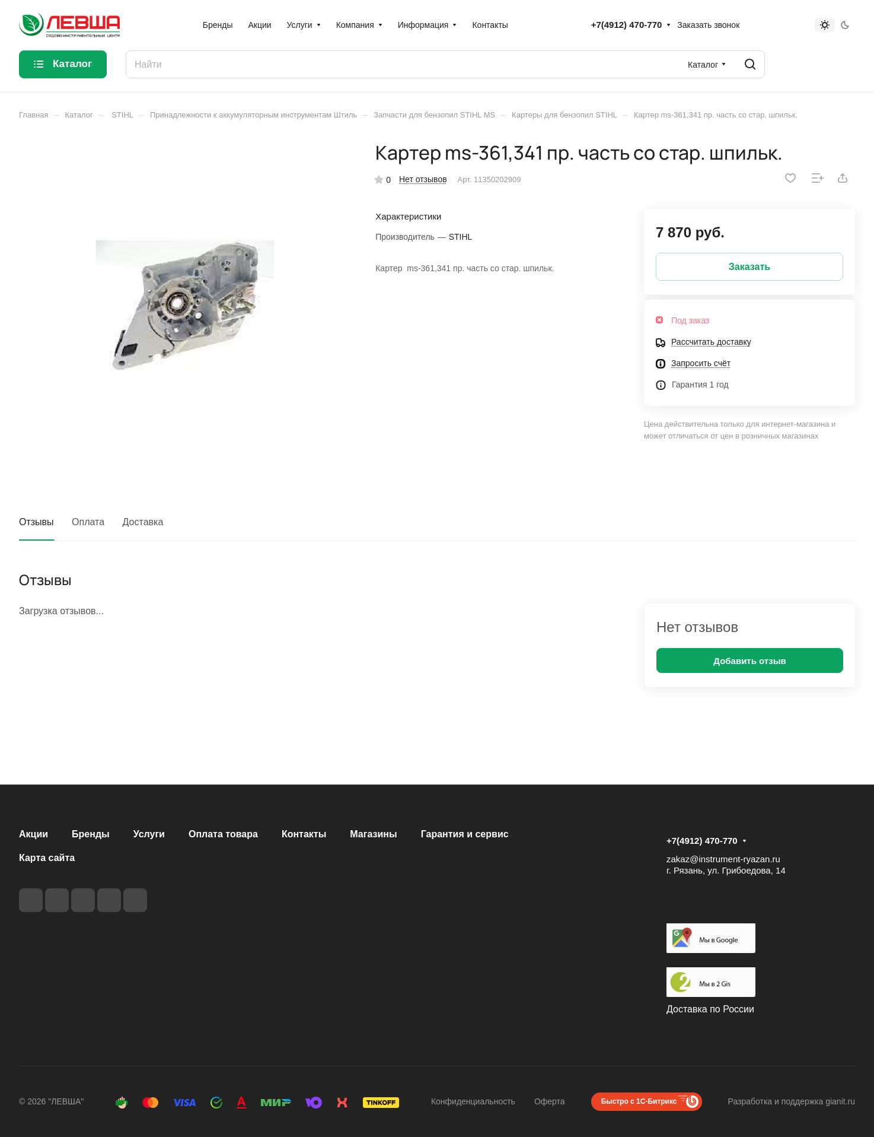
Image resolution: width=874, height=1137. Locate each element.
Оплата (88, 522)
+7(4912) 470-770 (626, 25)
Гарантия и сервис (465, 834)
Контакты (304, 834)
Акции (33, 834)
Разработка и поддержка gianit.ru (791, 1101)
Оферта (549, 1101)
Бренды (91, 834)
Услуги (149, 834)
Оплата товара (223, 834)
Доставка (143, 522)
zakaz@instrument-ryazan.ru (723, 859)
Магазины (373, 834)
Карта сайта (47, 858)
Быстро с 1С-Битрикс (639, 1101)
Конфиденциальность (473, 1101)
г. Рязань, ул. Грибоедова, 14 (726, 870)
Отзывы (36, 522)
